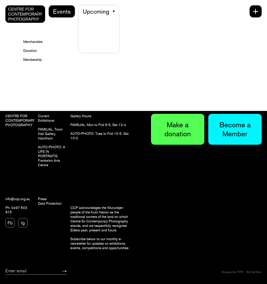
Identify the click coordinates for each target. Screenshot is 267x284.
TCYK (240, 271)
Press (42, 199)
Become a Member (235, 129)
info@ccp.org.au (17, 199)
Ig (23, 222)
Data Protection (50, 203)
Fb (10, 222)
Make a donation (177, 129)
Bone (259, 271)
